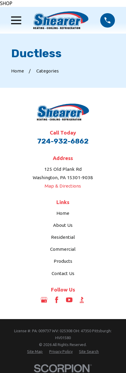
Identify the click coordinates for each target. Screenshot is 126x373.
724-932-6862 (62, 141)
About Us (63, 225)
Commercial (63, 249)
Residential (63, 237)
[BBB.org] (82, 300)
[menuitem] (35, 351)
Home (62, 213)
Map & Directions (63, 185)
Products (63, 261)
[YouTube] (69, 300)
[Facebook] (56, 300)
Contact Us (63, 273)
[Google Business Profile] (44, 300)
